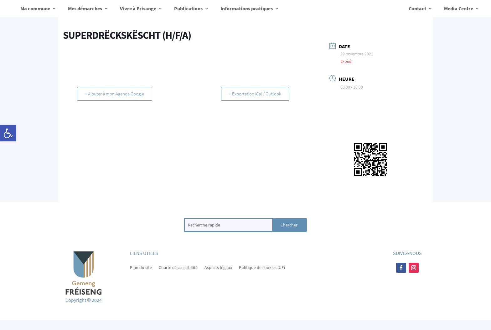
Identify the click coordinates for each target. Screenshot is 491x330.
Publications (188, 8)
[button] (8, 133)
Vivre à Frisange (138, 8)
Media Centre (458, 8)
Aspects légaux (218, 267)
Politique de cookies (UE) (262, 267)
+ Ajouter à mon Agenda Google (115, 94)
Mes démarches (85, 8)
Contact (417, 8)
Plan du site (141, 267)
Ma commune (35, 8)
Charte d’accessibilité (178, 267)
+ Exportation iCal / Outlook (254, 94)
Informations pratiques (246, 8)
